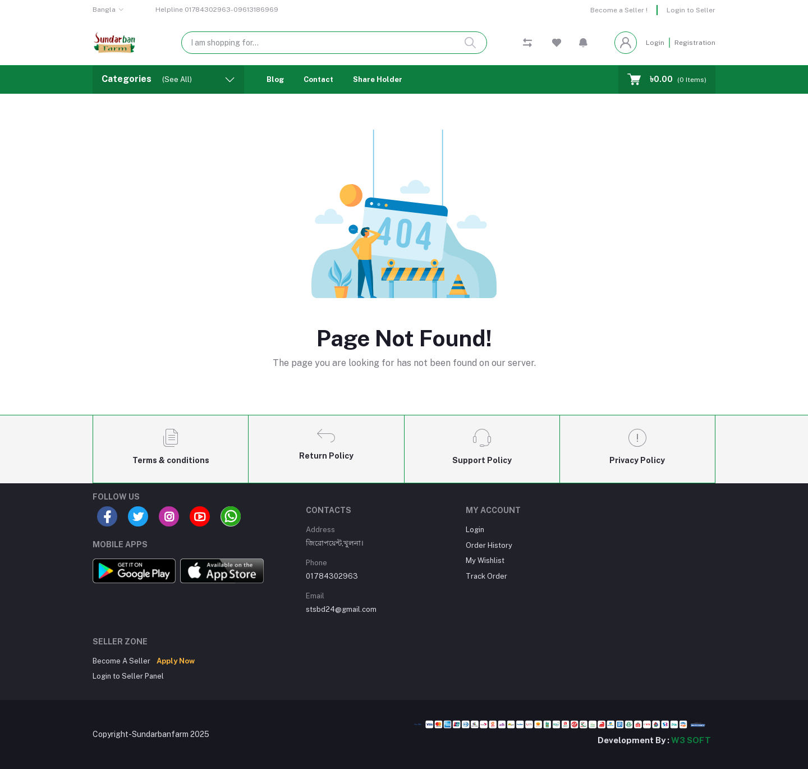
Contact (318, 79)
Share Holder (377, 79)
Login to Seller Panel (128, 676)
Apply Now (176, 661)
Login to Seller (691, 10)
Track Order (486, 576)
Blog (275, 79)
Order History (489, 545)
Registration (694, 43)
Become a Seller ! (619, 10)
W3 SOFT (691, 740)
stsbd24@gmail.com (341, 609)
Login (655, 43)
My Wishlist (485, 560)
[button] (583, 43)
